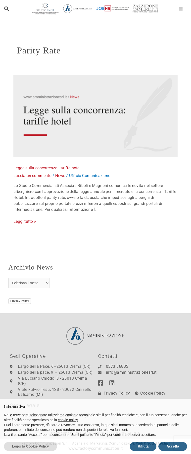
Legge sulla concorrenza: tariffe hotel (47, 168)
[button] (6, 8)
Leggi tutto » (24, 221)
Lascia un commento (32, 175)
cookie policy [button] (68, 430)
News (60, 175)
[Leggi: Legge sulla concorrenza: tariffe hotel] (95, 115)
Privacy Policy (19, 300)
